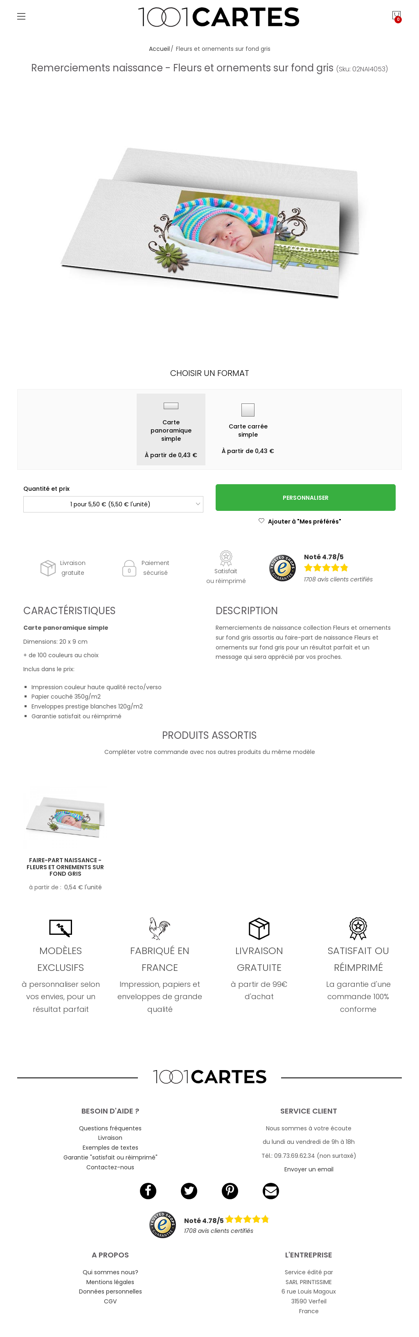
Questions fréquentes (110, 1128)
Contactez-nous (110, 1167)
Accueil (159, 49)
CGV (110, 1301)
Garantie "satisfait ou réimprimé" (110, 1157)
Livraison (110, 1138)
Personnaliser (306, 498)
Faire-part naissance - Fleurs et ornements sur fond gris (65, 867)
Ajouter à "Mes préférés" (299, 521)
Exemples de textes (110, 1147)
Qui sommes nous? (110, 1272)
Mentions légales (110, 1282)
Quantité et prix (46, 489)
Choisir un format (209, 373)
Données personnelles (110, 1291)
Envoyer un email (308, 1169)
